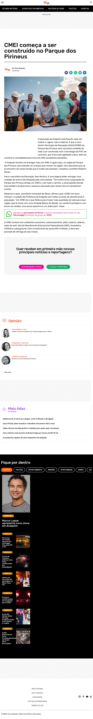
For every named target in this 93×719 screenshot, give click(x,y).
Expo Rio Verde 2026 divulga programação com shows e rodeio (8, 618)
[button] (66, 72)
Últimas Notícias (10, 9)
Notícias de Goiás (56, 9)
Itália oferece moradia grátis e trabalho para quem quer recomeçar (31, 428)
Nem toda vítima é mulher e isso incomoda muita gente (29, 345)
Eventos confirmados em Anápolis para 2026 (7, 600)
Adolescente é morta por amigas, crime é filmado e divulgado (28, 419)
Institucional (37, 689)
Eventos (85, 9)
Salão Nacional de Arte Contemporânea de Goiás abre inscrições (9, 638)
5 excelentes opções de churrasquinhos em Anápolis (25, 438)
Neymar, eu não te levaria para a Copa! (24, 358)
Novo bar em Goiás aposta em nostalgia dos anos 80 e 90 (7, 542)
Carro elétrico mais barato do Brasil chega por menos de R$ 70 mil (30, 433)
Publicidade (37, 697)
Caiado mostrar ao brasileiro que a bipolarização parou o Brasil (31, 331)
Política (72, 9)
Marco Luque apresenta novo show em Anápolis (16, 523)
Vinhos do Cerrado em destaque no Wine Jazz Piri (7, 581)
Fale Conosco (37, 693)
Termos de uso (37, 705)
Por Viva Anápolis (18, 68)
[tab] (6, 470)
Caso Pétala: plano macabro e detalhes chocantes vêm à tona (29, 424)
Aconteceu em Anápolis (33, 9)
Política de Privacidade (37, 701)
